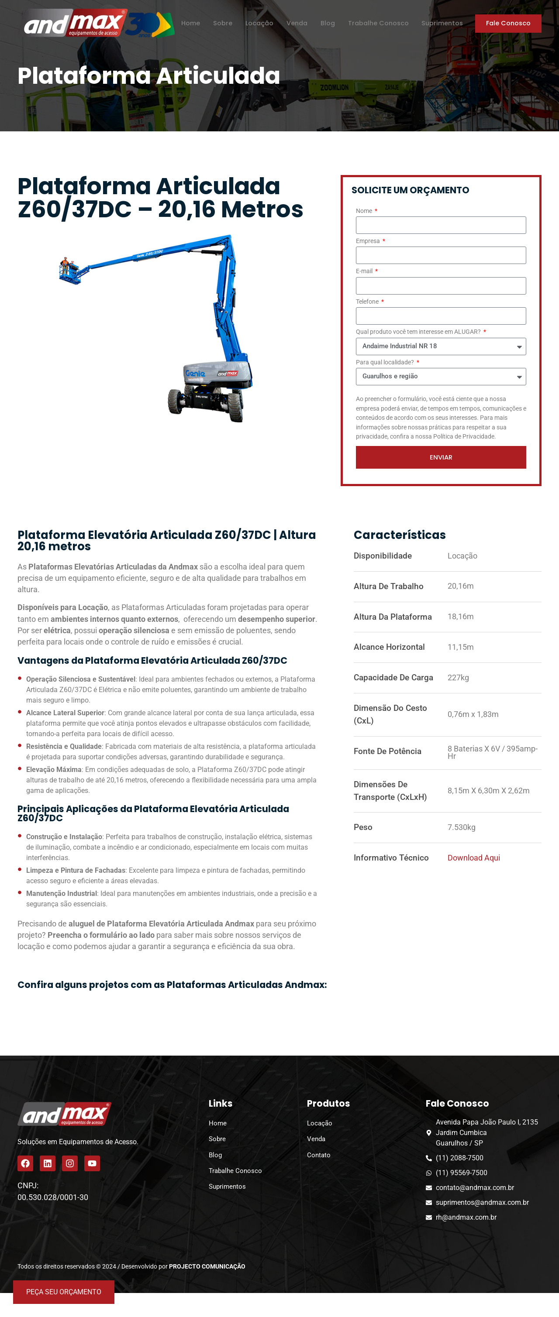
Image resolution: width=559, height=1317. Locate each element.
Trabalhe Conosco (377, 23)
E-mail (365, 271)
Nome (364, 211)
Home (189, 23)
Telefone (368, 302)
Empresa (368, 241)
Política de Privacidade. (464, 436)
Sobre (221, 23)
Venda (295, 23)
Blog (326, 23)
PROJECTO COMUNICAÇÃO (207, 1267)
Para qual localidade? (385, 363)
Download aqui (474, 858)
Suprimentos (441, 23)
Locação (258, 23)
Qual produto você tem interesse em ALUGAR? (419, 332)
